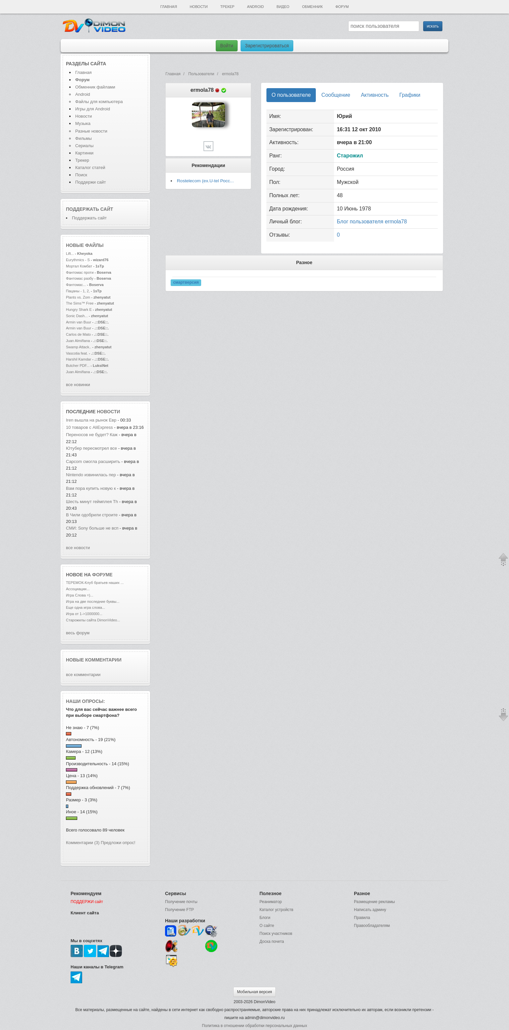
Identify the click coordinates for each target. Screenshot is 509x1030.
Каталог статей (90, 167)
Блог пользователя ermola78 (372, 221)
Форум (342, 7)
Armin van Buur (78, 322)
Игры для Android (92, 108)
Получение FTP (179, 909)
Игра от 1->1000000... (84, 614)
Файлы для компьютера (99, 101)
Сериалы (84, 145)
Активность (375, 95)
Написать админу (370, 909)
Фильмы (83, 138)
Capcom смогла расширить (93, 461)
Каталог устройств (276, 909)
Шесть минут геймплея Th (92, 501)
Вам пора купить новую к (91, 488)
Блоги (264, 917)
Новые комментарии (94, 659)
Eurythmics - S (78, 260)
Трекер (227, 7)
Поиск (81, 174)
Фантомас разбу (79, 278)
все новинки (78, 384)
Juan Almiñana (78, 341)
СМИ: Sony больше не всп (92, 528)
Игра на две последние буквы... (92, 601)
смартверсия (185, 282)
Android (255, 7)
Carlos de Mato (78, 334)
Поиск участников (275, 933)
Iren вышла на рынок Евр (91, 420)
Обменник (312, 7)
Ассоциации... (77, 589)
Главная (168, 7)
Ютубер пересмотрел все (92, 448)
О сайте (266, 925)
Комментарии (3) (82, 842)
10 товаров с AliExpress (89, 427)
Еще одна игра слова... (85, 607)
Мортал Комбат (79, 266)
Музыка (82, 123)
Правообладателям (372, 925)
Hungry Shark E (79, 310)
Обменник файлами (95, 87)
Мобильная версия (254, 992)
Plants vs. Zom (78, 297)
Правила (362, 917)
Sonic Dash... (77, 316)
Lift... (70, 254)
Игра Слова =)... (79, 595)
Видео (283, 7)
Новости (198, 7)
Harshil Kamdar (78, 359)
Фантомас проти (79, 272)
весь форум (77, 632)
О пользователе (291, 95)
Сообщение (335, 95)
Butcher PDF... (77, 366)
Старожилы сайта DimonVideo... (93, 620)
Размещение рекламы (374, 901)
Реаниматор (270, 901)
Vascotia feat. (77, 353)
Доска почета (271, 941)
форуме (102, 574)
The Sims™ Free (79, 303)
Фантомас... (76, 285)
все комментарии (83, 674)
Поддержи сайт (90, 182)
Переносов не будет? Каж (92, 434)
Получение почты (181, 901)
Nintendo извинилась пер (91, 474)
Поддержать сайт (89, 209)
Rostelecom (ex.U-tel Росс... (205, 180)
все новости (78, 547)
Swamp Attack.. (78, 347)
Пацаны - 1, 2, (78, 291)
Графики (410, 95)
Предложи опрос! (118, 842)
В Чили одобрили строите (92, 514)
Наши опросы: (85, 701)
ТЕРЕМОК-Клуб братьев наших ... (95, 583)
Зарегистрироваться (267, 45)
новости (108, 411)
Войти (226, 45)
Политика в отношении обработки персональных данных (254, 1025)
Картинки (84, 152)
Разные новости (91, 131)
